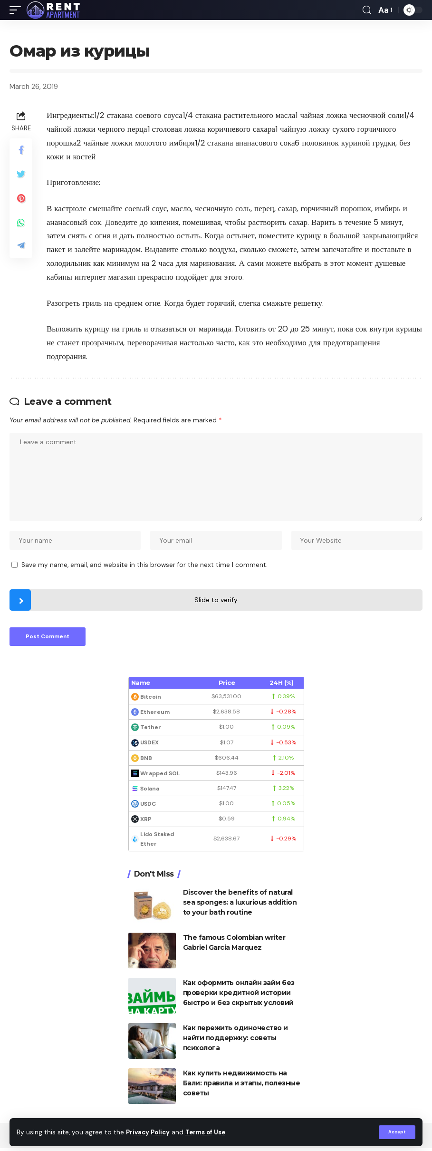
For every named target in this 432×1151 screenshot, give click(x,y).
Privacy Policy (149, 1132)
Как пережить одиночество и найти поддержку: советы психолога (235, 1040)
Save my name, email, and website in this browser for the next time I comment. (144, 567)
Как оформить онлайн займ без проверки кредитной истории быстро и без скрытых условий (239, 995)
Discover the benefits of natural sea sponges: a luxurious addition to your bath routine (240, 905)
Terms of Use (209, 1132)
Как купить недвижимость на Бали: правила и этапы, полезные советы (241, 1086)
